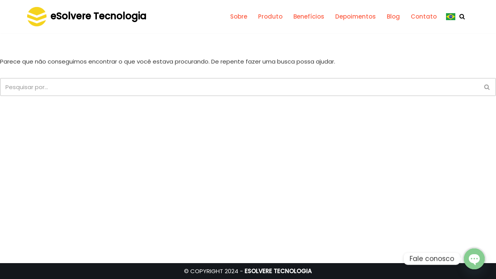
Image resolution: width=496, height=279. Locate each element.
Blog (393, 16)
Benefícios (308, 16)
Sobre (238, 16)
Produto (270, 16)
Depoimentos (355, 16)
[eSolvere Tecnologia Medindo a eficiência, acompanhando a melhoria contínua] (86, 16)
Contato (424, 16)
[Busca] (462, 16)
